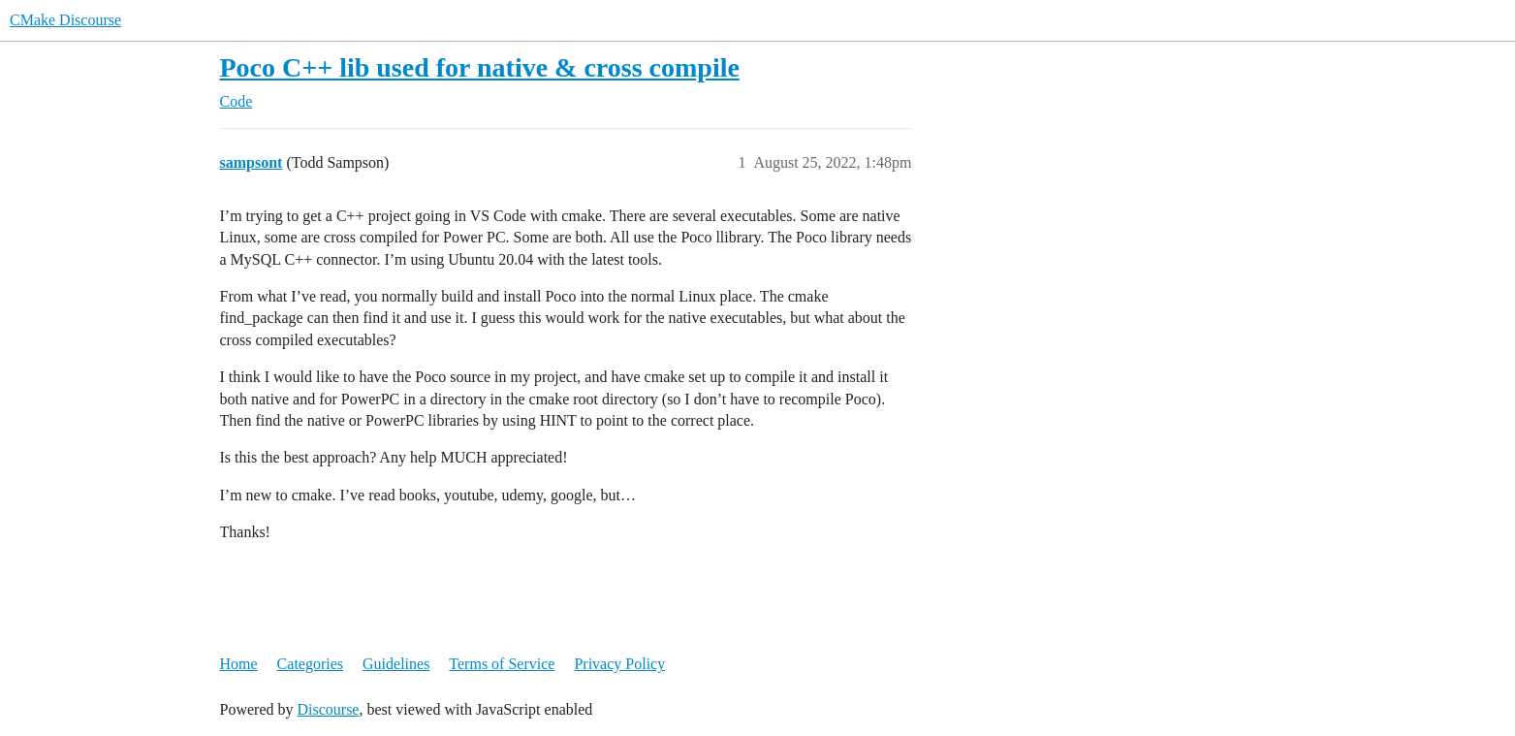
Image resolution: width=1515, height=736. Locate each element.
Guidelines (396, 664)
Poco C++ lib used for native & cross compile (480, 67)
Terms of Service (501, 664)
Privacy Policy (619, 664)
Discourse (328, 709)
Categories (310, 664)
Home (239, 664)
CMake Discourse (65, 20)
